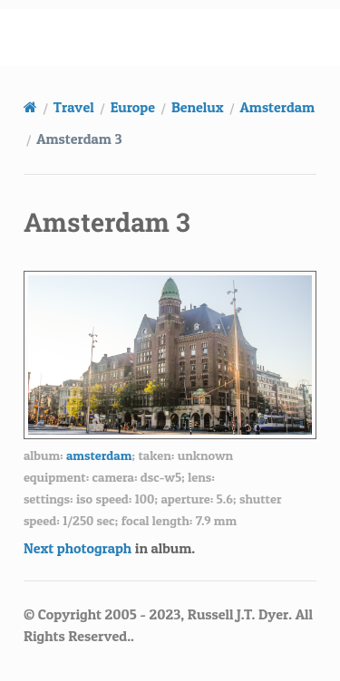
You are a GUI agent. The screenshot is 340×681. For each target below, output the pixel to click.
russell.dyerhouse (181, 37)
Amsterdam (278, 107)
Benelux (197, 107)
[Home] (30, 107)
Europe (133, 107)
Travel (73, 107)
